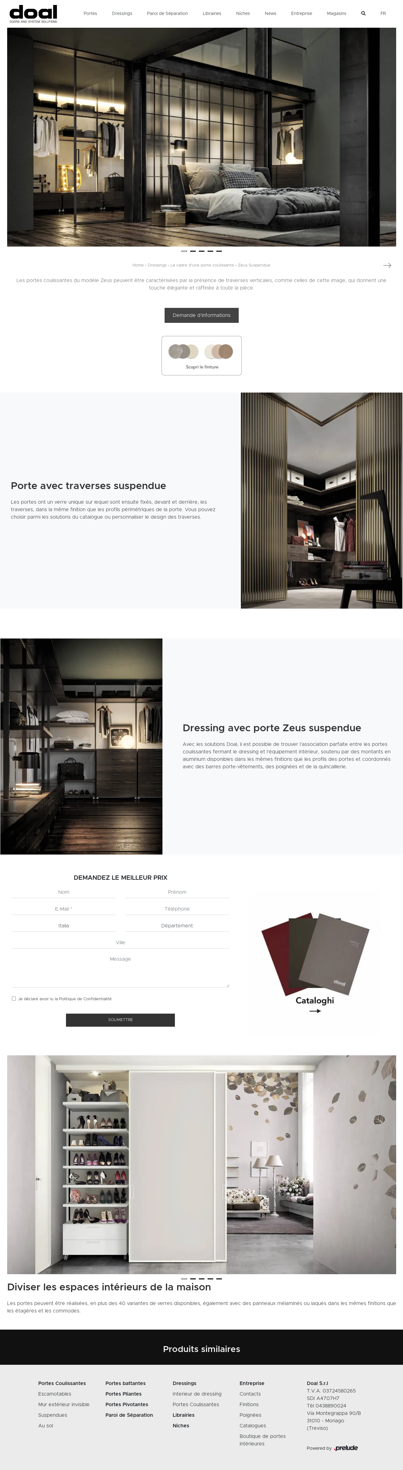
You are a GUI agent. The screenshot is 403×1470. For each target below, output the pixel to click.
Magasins (336, 14)
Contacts (250, 1394)
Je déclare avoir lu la (65, 999)
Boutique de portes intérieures (263, 1440)
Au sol (45, 1425)
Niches (243, 14)
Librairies (212, 14)
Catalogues (253, 1425)
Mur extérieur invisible (64, 1404)
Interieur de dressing (197, 1394)
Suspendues (52, 1415)
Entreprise (301, 14)
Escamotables (54, 1394)
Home (138, 265)
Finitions (249, 1404)
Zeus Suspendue (254, 265)
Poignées (250, 1415)
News (270, 14)
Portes (90, 14)
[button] (184, 251)
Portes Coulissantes (196, 1404)
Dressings (122, 14)
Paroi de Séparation (167, 14)
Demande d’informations (202, 315)
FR (383, 14)
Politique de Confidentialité (85, 999)
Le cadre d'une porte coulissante (202, 265)
